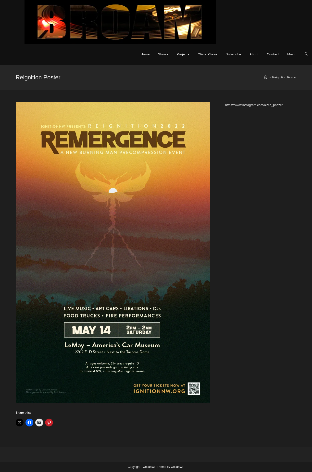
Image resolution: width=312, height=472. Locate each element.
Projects (183, 54)
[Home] (265, 77)
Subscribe (233, 54)
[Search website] (306, 54)
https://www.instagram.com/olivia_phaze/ (254, 105)
